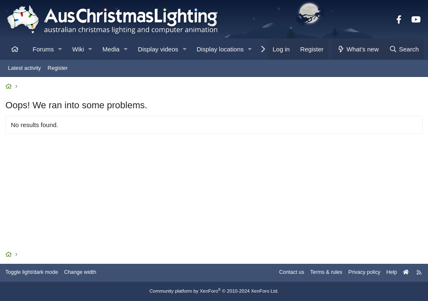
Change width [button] (85, 273)
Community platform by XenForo (214, 291)
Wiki (78, 49)
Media (111, 49)
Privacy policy (360, 273)
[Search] (404, 49)
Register (58, 68)
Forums (43, 49)
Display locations (220, 49)
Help (388, 273)
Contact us (285, 273)
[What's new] (358, 49)
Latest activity (24, 68)
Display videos (158, 49)
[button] (60, 49)
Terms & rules (320, 273)
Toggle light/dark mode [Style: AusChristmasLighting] (35, 273)
